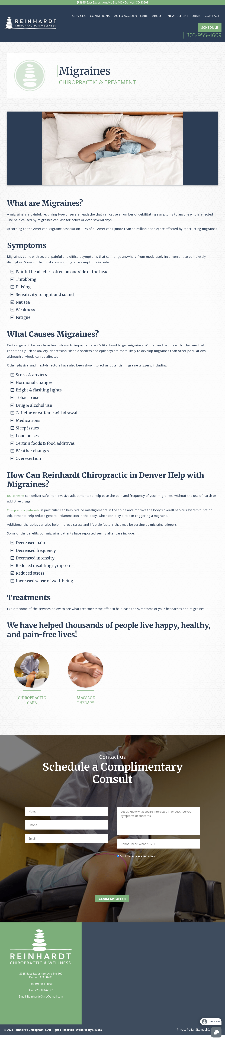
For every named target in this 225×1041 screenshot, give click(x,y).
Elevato (97, 1035)
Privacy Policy (180, 1035)
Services (79, 16)
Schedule (209, 27)
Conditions (100, 16)
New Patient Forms (184, 16)
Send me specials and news (137, 864)
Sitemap (197, 1035)
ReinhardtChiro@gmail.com (45, 1002)
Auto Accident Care (131, 16)
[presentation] (143, 879)
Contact (212, 16)
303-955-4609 (44, 989)
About (157, 16)
